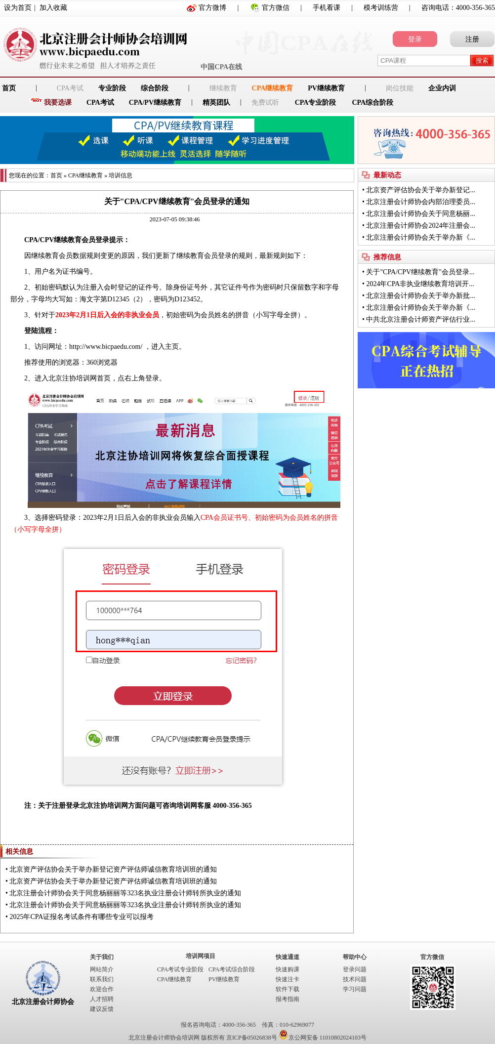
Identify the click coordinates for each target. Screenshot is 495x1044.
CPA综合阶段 (372, 102)
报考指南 (287, 999)
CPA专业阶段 (315, 102)
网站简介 (102, 969)
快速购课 (287, 969)
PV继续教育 (326, 88)
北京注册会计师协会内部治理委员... (420, 202)
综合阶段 (154, 88)
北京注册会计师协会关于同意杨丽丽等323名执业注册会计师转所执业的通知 (125, 893)
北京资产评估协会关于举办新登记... (420, 190)
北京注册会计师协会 (43, 1001)
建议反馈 (102, 1008)
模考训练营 (381, 7)
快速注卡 (287, 979)
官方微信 (275, 7)
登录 (415, 39)
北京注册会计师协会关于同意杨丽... (420, 213)
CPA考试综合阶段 (231, 969)
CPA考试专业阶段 (180, 969)
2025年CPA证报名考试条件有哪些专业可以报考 (81, 916)
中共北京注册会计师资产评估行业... (420, 319)
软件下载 (287, 989)
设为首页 (18, 7)
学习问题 (355, 989)
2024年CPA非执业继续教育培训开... (420, 284)
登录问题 (355, 969)
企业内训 (442, 88)
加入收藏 (53, 7)
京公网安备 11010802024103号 (323, 1037)
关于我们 (102, 957)
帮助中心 (355, 957)
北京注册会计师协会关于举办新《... (420, 237)
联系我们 (102, 979)
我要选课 (58, 102)
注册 (472, 39)
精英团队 (216, 102)
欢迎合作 (102, 989)
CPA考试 (100, 102)
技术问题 (355, 979)
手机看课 (326, 7)
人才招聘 (102, 999)
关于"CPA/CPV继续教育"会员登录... (420, 272)
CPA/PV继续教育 (155, 102)
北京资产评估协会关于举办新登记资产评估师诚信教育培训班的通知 (113, 869)
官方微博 (212, 7)
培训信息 (120, 175)
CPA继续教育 (272, 88)
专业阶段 (112, 88)
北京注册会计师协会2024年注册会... (420, 225)
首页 (56, 175)
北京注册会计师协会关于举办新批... (420, 295)
